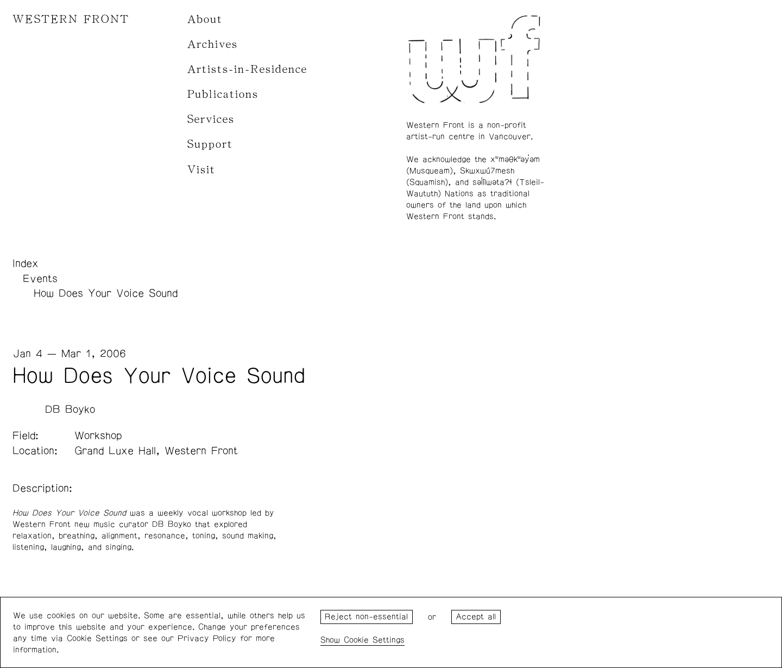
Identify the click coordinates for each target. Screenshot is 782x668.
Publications (222, 94)
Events (40, 278)
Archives (212, 44)
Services (211, 119)
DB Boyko (70, 409)
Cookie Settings (374, 640)
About (205, 19)
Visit (201, 169)
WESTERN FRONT (70, 19)
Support (210, 144)
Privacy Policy (207, 638)
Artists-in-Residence (247, 69)
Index (25, 263)
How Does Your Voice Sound (106, 293)
